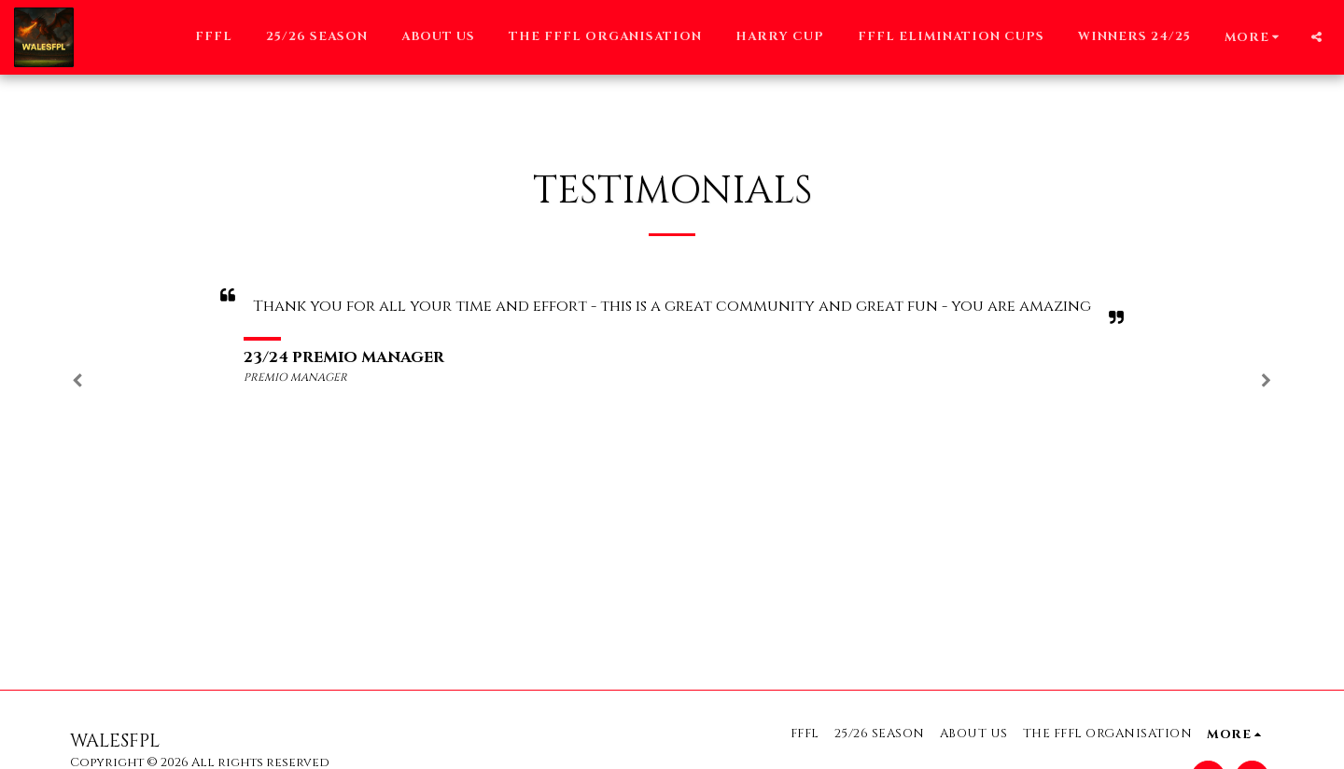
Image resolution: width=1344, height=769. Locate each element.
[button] (1316, 37)
